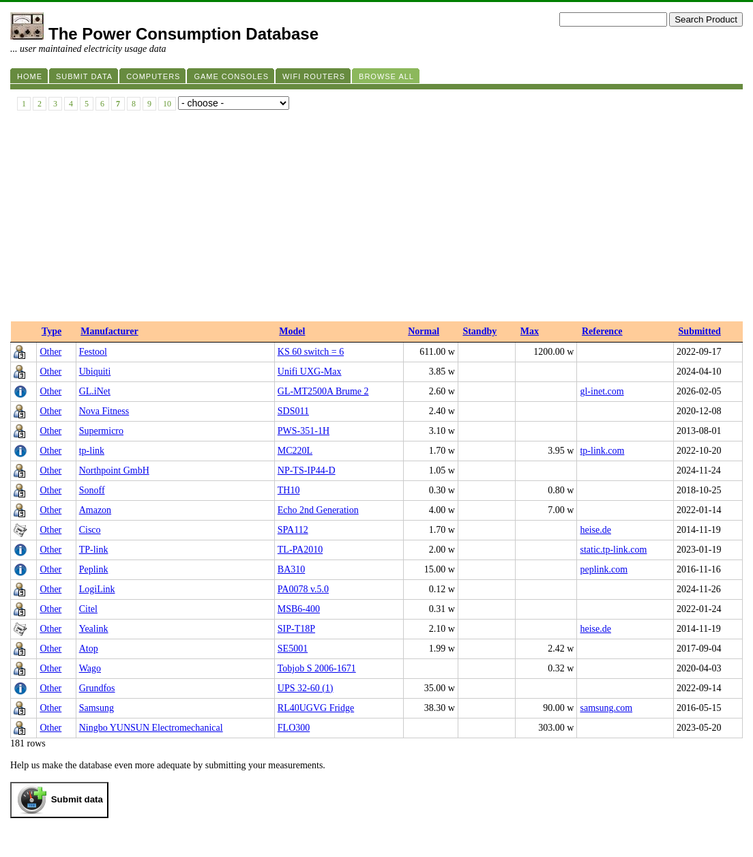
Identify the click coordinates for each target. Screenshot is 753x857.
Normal (423, 331)
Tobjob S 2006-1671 (317, 668)
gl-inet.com (601, 391)
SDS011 (293, 411)
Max (529, 331)
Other (50, 352)
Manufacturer (109, 331)
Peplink (93, 569)
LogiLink (97, 589)
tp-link (91, 451)
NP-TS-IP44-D (307, 470)
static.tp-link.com (613, 549)
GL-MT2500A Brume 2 (323, 391)
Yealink (93, 629)
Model (292, 331)
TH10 (289, 490)
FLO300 (294, 728)
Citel (88, 609)
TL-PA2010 (300, 549)
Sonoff (92, 490)
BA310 (291, 569)
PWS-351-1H (303, 431)
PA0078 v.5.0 (303, 589)
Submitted (700, 331)
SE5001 (293, 648)
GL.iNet (94, 391)
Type (51, 331)
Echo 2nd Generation (318, 510)
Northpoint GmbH (114, 470)
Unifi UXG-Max (310, 371)
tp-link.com (602, 451)
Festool (93, 352)
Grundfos (97, 688)
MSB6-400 (299, 609)
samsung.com (606, 708)
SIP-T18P (296, 629)
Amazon (95, 510)
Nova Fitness (104, 411)
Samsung (96, 708)
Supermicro (101, 431)
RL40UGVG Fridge (316, 708)
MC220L (295, 451)
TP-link (93, 549)
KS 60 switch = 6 (311, 352)
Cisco (90, 530)
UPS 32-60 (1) (306, 688)
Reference (602, 331)
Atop (88, 648)
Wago (90, 668)
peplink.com (604, 569)
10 (167, 103)
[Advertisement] (376, 219)
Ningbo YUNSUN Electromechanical (151, 728)
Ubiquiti (95, 371)
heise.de (595, 530)
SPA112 (293, 530)
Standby (479, 331)
